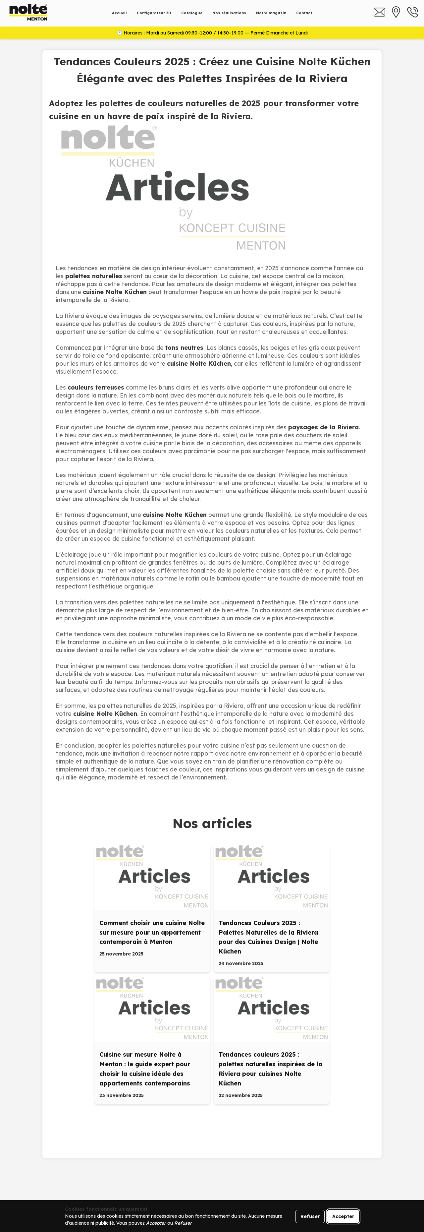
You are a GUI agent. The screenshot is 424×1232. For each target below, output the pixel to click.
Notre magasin (271, 13)
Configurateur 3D (154, 13)
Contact (304, 13)
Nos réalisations (229, 13)
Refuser (310, 1216)
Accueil (119, 13)
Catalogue (191, 13)
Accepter (343, 1216)
